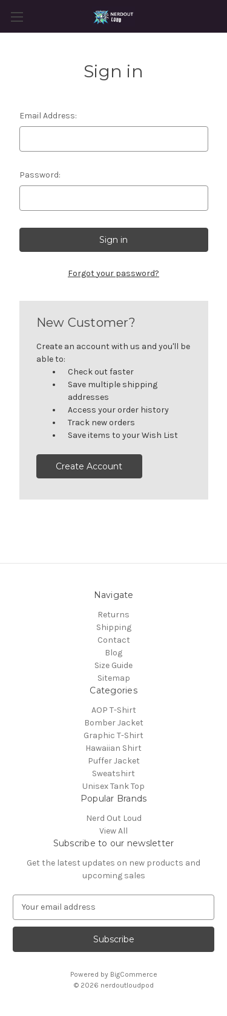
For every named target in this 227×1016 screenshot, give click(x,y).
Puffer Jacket (114, 761)
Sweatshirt (113, 773)
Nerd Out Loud (114, 818)
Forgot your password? (113, 273)
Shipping (113, 627)
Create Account (89, 466)
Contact (113, 640)
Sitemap (113, 678)
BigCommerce (133, 974)
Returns (113, 614)
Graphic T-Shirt (113, 735)
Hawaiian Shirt (113, 748)
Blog (113, 653)
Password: (40, 175)
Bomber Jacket (113, 723)
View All (113, 831)
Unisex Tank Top (113, 786)
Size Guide (113, 665)
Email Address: (48, 116)
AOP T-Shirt (113, 710)
